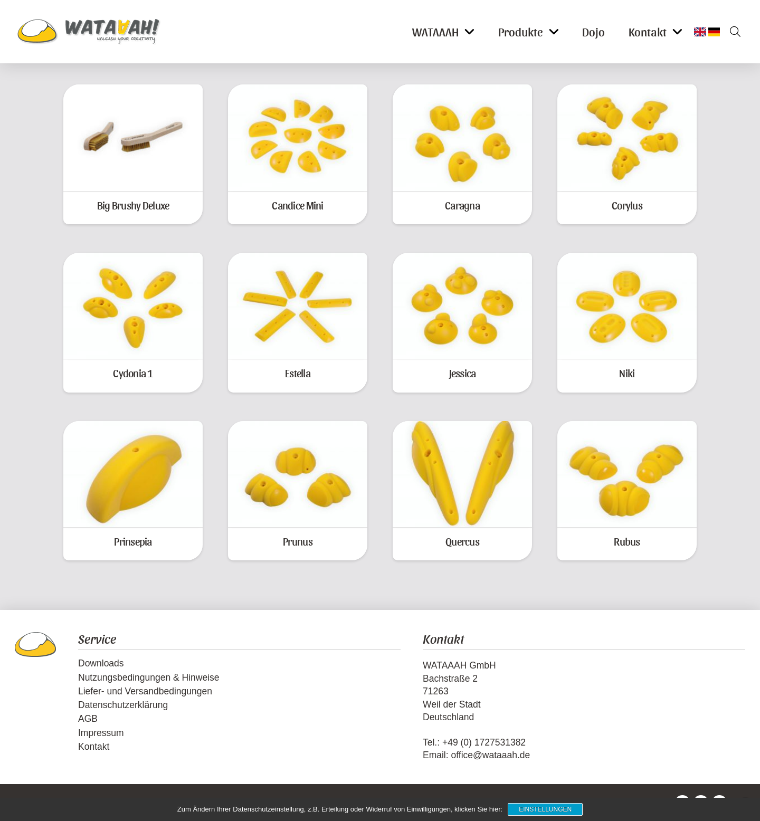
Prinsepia (132, 541)
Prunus (297, 541)
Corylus (627, 205)
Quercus (462, 541)
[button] (731, 31)
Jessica (462, 372)
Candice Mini (297, 205)
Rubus (627, 541)
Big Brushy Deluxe (133, 205)
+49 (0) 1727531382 (484, 742)
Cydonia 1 (133, 372)
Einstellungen (545, 809)
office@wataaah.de (490, 755)
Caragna (462, 205)
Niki (626, 372)
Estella (297, 372)
